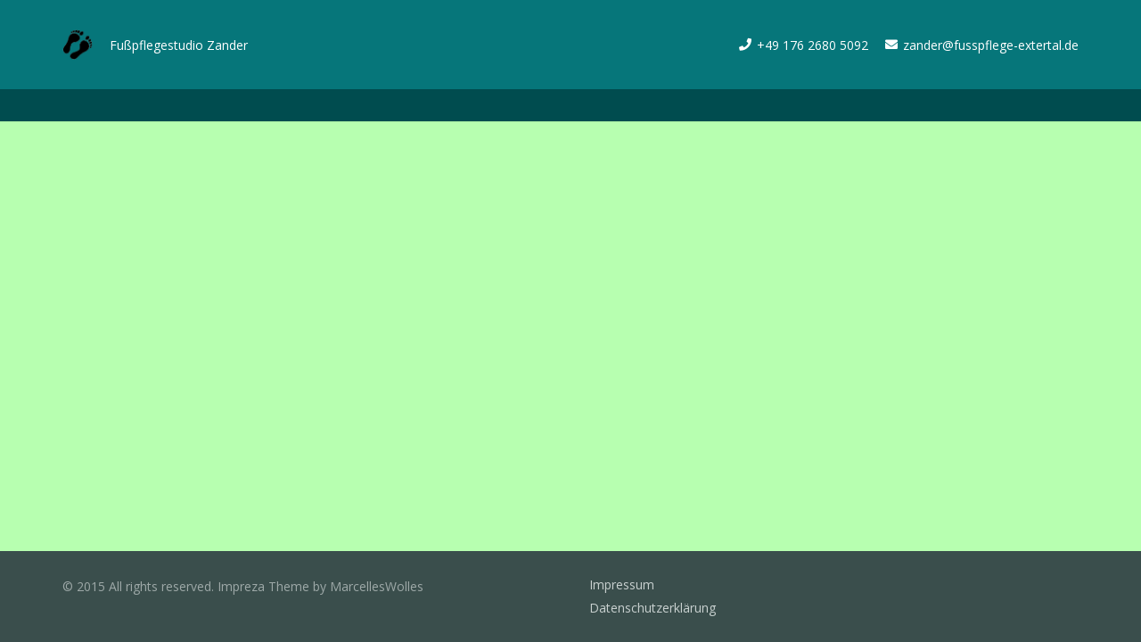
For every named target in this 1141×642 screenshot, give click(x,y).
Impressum (621, 584)
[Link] (77, 45)
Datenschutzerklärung (652, 607)
